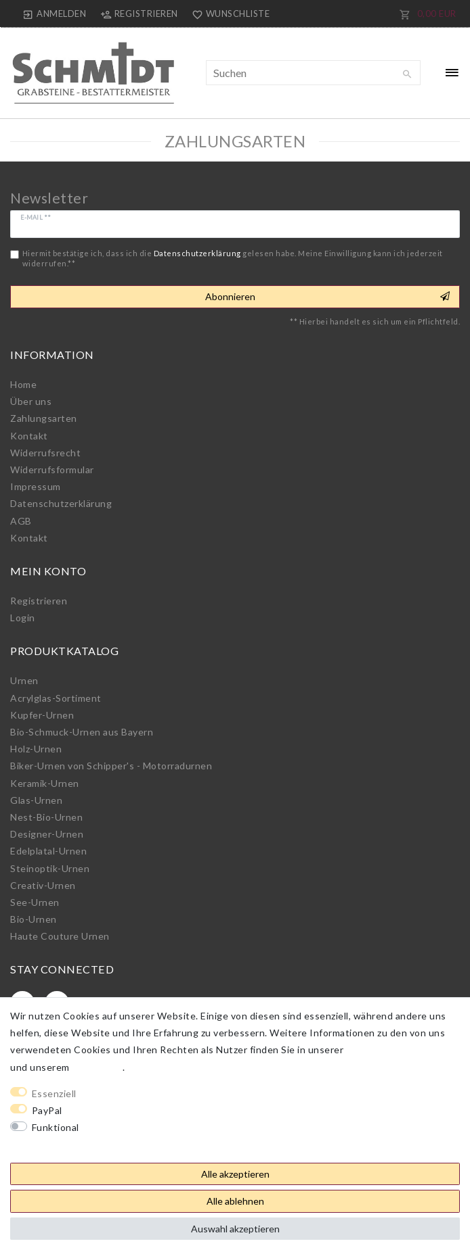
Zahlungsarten (43, 418)
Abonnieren (327, 297)
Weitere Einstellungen (61, 1144)
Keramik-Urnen (44, 783)
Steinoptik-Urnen (49, 868)
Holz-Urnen (36, 748)
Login (22, 617)
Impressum (35, 486)
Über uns (30, 401)
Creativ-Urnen (43, 885)
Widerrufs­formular (52, 469)
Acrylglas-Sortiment (56, 698)
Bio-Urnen (33, 919)
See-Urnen (35, 902)
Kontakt (29, 435)
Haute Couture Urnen (60, 936)
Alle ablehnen (235, 1201)
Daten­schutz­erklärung (61, 503)
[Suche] (407, 74)
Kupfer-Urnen (42, 715)
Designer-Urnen (46, 834)
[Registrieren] (139, 13)
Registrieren (38, 600)
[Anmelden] (54, 13)
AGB (21, 521)
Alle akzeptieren (235, 1174)
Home (23, 384)
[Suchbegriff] (313, 72)
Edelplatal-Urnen (48, 851)
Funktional (55, 1127)
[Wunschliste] (228, 13)
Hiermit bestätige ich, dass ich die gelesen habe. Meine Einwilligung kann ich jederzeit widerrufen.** (232, 258)
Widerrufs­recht (45, 452)
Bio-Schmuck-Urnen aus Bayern (81, 732)
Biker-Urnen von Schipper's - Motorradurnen (111, 765)
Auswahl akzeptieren (235, 1228)
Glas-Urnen (36, 800)
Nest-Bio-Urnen (46, 817)
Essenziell (54, 1093)
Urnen (24, 680)
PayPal (47, 1110)
